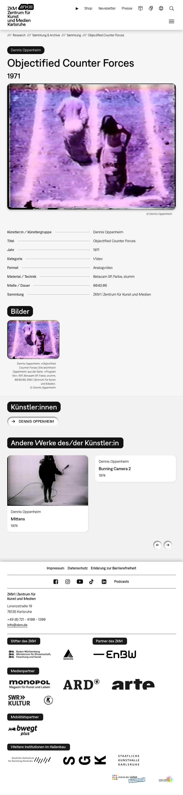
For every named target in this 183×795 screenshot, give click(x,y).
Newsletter (107, 8)
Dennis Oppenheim (36, 421)
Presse (127, 8)
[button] (91, 147)
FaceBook (55, 581)
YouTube (80, 581)
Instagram (67, 581)
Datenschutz (78, 568)
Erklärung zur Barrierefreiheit (113, 568)
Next (168, 545)
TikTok (92, 581)
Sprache (161, 8)
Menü (171, 21)
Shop (88, 8)
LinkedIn (104, 581)
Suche (171, 8)
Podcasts (121, 581)
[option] (35, 356)
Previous (157, 545)
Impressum (55, 568)
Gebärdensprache (151, 8)
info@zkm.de (17, 625)
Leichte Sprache (140, 8)
